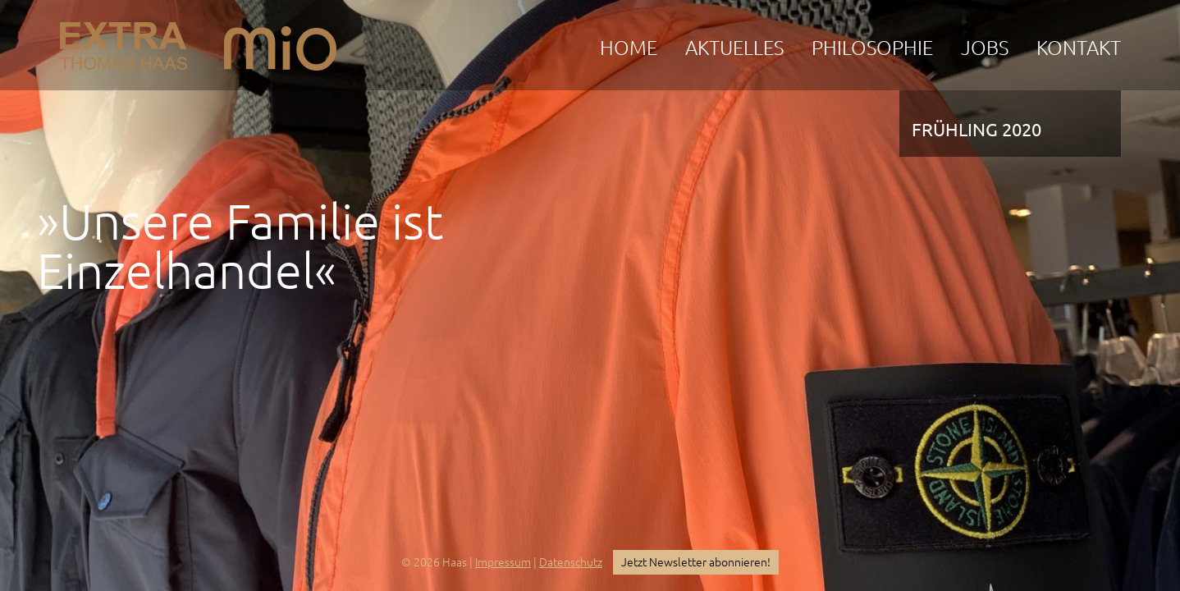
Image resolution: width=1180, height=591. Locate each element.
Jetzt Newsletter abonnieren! (696, 562)
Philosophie (872, 48)
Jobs (984, 48)
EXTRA (123, 41)
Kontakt (1078, 48)
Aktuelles (734, 48)
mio (280, 41)
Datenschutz (570, 562)
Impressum (503, 562)
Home (628, 48)
